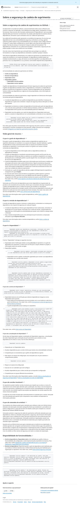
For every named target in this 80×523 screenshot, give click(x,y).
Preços (29, 502)
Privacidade (20, 502)
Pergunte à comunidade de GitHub (49, 490)
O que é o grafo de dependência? (15, 138)
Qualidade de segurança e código (11, 10)
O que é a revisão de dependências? (16, 200)
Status (25, 502)
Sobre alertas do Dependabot (23, 329)
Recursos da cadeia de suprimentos (53, 10)
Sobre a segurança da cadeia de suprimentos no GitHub (26, 25)
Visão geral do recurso (13, 134)
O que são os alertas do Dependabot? (14, 286)
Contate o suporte (45, 492)
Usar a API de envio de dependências (30, 191)
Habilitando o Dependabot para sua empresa (17, 444)
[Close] (76, 2)
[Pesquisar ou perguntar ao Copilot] (45, 7)
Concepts (22, 10)
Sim (5, 490)
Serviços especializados (37, 502)
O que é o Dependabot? (11, 225)
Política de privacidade (7, 493)
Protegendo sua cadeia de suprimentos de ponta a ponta (22, 129)
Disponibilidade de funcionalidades (18, 435)
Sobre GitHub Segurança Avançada (42, 449)
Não (11, 490)
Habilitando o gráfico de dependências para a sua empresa (30, 442)
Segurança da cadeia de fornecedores (34, 10)
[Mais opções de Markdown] (73, 18)
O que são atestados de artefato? (15, 402)
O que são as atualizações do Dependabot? (15, 333)
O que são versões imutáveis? (14, 382)
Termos (14, 502)
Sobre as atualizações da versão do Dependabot (30, 378)
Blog (45, 502)
